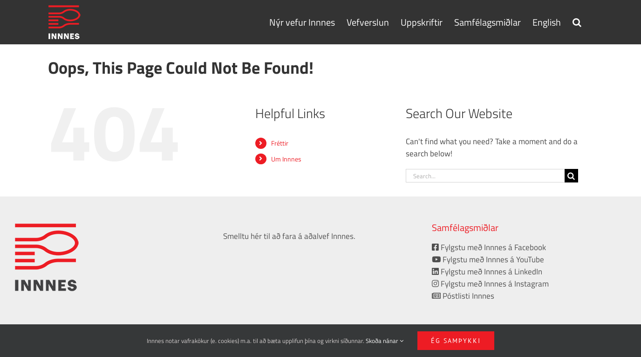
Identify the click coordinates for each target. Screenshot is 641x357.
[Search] (571, 175)
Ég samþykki (456, 340)
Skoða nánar (384, 340)
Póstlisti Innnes (463, 296)
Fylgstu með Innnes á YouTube (488, 259)
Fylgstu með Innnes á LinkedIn (487, 272)
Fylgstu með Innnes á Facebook (489, 247)
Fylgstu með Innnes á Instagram (490, 284)
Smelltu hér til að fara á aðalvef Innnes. (289, 236)
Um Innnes (286, 159)
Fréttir (279, 143)
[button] (577, 21)
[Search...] (485, 175)
